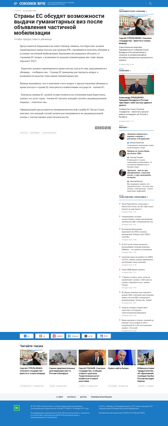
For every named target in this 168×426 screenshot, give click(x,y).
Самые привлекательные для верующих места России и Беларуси (62, 371)
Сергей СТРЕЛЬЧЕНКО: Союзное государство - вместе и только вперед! (135, 41)
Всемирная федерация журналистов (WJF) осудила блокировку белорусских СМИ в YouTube (136, 233)
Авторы (83, 397)
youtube (57, 336)
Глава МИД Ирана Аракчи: (133, 269)
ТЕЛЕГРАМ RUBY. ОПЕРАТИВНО (132, 197)
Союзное (82, 386)
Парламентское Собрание (132, 11)
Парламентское (26, 386)
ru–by (89, 336)
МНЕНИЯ (123, 127)
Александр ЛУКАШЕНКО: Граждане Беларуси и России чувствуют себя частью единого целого (135, 101)
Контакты (71, 397)
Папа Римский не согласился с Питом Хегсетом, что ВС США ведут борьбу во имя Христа (137, 206)
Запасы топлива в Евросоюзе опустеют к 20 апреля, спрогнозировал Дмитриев (134, 310)
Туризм (52, 386)
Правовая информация (101, 397)
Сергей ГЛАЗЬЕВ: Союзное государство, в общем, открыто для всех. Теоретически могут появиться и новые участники (92, 374)
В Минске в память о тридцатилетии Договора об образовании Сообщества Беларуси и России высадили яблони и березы (151, 374)
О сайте (59, 397)
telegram (73, 336)
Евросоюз (24, 133)
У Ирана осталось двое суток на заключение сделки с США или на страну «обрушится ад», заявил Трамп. (137, 281)
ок (42, 336)
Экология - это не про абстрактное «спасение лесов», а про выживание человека (139, 174)
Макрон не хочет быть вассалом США (138, 152)
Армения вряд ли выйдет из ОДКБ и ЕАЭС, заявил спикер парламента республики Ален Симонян (137, 259)
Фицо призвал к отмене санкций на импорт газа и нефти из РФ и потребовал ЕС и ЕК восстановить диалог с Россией (137, 324)
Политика (124, 71)
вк (26, 336)
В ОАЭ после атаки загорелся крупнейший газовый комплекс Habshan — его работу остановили (137, 247)
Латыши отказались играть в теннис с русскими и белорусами (138, 136)
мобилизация (35, 133)
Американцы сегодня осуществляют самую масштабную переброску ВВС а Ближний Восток (137, 219)
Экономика (113, 386)
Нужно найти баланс (118, 368)
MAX (104, 336)
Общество (141, 386)
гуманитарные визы (49, 133)
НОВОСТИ (18, 10)
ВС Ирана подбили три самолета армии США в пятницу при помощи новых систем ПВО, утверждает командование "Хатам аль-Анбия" (138, 296)
